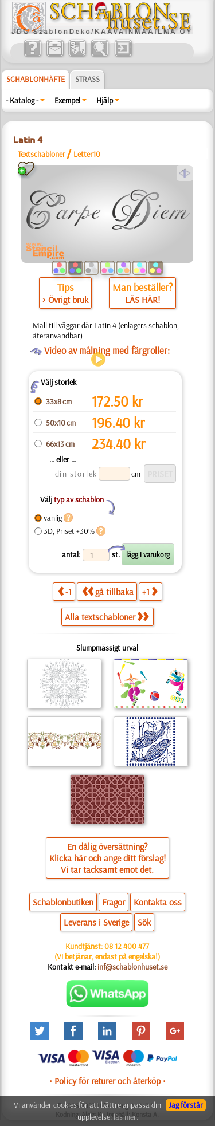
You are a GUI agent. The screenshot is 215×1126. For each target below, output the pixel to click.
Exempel (67, 100)
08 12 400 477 (126, 946)
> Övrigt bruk (65, 299)
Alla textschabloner (106, 617)
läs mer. (126, 1117)
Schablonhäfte (35, 79)
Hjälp (104, 100)
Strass (87, 79)
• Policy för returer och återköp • (107, 1080)
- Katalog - (22, 100)
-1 (65, 591)
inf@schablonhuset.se (132, 967)
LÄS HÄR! (142, 299)
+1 (149, 591)
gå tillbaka (108, 591)
